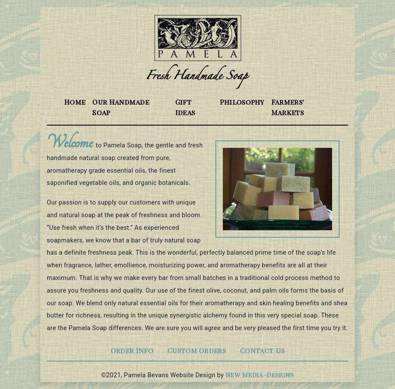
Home (76, 101)
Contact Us (262, 350)
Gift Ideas (185, 107)
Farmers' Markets (288, 107)
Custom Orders (196, 350)
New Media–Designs (259, 374)
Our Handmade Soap (120, 107)
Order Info (132, 350)
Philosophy (242, 101)
